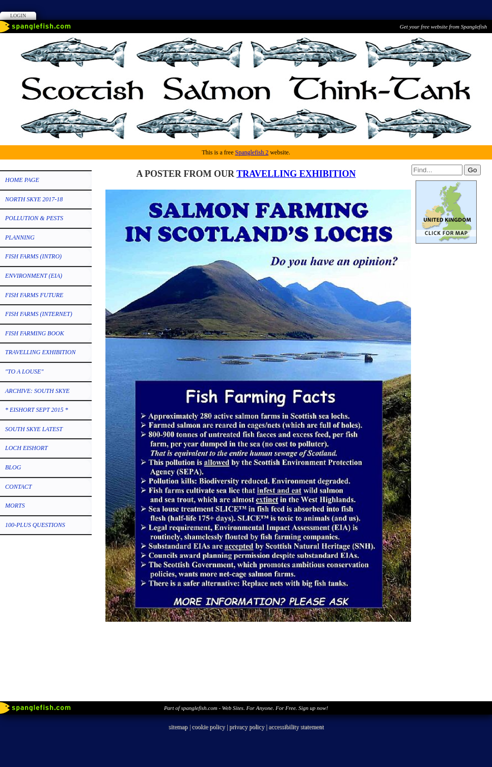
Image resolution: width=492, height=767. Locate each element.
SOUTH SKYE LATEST (34, 429)
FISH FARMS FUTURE (34, 295)
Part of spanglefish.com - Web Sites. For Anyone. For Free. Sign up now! (246, 708)
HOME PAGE (22, 179)
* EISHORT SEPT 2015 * (36, 409)
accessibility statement (295, 726)
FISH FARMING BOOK (34, 333)
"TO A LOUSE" (24, 371)
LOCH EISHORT (26, 448)
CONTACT (18, 486)
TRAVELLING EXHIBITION (40, 352)
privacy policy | (248, 726)
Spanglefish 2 (251, 152)
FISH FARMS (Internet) (38, 314)
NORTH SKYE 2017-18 (34, 199)
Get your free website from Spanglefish (443, 26)
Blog (13, 467)
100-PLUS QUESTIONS (35, 524)
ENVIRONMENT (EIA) (33, 275)
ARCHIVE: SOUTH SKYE (37, 390)
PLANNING (20, 237)
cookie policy (208, 726)
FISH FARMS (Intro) (33, 256)
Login (18, 15)
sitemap (178, 726)
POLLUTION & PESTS (34, 218)
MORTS (15, 505)
